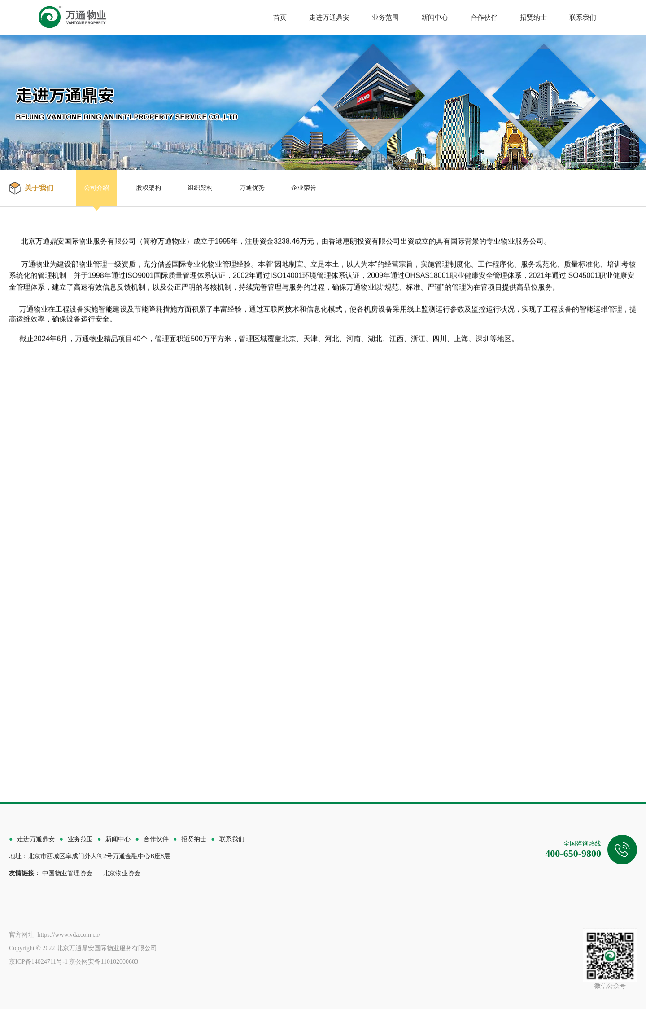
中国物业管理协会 (67, 873)
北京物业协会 (121, 873)
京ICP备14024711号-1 (38, 961)
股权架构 (148, 188)
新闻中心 (434, 17)
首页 (280, 17)
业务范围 (385, 17)
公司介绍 (96, 188)
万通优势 (252, 188)
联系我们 (582, 17)
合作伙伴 (484, 17)
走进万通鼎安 (329, 17)
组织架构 (200, 188)
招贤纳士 (533, 17)
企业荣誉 (303, 188)
